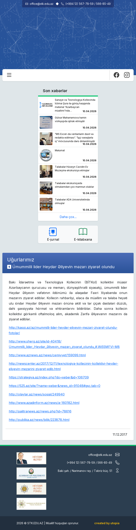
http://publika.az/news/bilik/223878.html (39, 420)
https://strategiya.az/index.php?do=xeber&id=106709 (49, 377)
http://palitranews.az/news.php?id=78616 (40, 411)
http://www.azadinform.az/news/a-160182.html (44, 403)
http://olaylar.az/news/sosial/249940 (37, 394)
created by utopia (106, 523)
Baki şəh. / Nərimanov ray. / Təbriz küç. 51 (88, 470)
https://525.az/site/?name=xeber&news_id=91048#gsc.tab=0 (54, 386)
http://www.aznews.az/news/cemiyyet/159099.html (47, 355)
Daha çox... (68, 217)
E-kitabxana (83, 234)
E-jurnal (53, 234)
